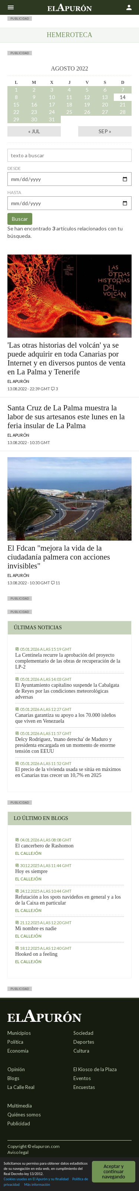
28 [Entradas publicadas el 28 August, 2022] (123, 112)
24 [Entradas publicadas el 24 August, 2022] (52, 112)
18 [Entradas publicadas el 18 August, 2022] (69, 104)
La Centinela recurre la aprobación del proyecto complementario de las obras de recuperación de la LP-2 (67, 661)
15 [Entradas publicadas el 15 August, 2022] (16, 104)
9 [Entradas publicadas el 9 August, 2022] (34, 97)
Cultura (81, 1051)
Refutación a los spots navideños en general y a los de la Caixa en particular (68, 900)
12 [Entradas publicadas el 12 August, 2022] (87, 97)
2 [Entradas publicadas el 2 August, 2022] (34, 89)
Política (15, 1042)
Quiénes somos (24, 1115)
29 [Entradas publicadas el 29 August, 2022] (16, 119)
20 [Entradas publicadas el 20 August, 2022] (105, 104)
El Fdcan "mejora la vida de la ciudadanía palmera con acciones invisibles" (58, 557)
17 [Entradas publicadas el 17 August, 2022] (52, 104)
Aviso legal (18, 1152)
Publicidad (18, 1123)
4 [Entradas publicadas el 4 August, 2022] (69, 89)
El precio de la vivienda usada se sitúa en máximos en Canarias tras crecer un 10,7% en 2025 (68, 772)
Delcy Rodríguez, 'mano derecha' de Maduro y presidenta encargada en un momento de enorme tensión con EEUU (65, 745)
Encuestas (84, 1087)
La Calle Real (20, 1087)
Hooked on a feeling (36, 954)
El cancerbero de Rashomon (44, 846)
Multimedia (19, 1106)
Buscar (20, 219)
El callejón (28, 853)
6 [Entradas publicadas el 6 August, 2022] (104, 89)
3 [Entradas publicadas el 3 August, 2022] (51, 89)
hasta (14, 192)
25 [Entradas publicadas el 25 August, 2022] (69, 112)
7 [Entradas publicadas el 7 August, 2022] (122, 89)
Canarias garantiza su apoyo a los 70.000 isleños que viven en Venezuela (65, 718)
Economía (18, 1051)
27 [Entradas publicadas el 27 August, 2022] (105, 112)
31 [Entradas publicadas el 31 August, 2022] (52, 119)
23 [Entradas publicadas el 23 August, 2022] (34, 112)
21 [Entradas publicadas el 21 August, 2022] (123, 104)
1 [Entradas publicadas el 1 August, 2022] (16, 89)
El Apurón (18, 381)
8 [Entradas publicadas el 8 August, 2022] (16, 97)
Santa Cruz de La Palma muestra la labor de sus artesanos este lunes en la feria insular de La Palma (66, 416)
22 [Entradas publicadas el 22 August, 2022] (16, 112)
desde (14, 168)
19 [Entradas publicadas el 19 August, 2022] (87, 104)
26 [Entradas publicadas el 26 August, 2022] (87, 112)
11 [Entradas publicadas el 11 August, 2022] (69, 97)
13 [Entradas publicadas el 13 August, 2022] (105, 97)
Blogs (13, 1078)
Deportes (83, 1042)
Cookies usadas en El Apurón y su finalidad (36, 1179)
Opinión (16, 1069)
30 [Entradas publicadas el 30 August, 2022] (34, 119)
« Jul (34, 131)
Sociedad (83, 1033)
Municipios (19, 1033)
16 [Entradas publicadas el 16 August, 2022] (34, 104)
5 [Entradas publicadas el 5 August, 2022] (87, 89)
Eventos (82, 1078)
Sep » (105, 131)
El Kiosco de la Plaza (95, 1069)
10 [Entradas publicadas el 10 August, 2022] (52, 97)
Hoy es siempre (31, 871)
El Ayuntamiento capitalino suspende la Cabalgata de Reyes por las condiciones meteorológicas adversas (67, 691)
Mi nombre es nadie (36, 928)
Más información (37, 1184)
